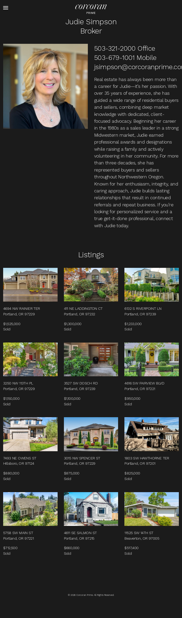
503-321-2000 (115, 48)
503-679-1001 (114, 57)
